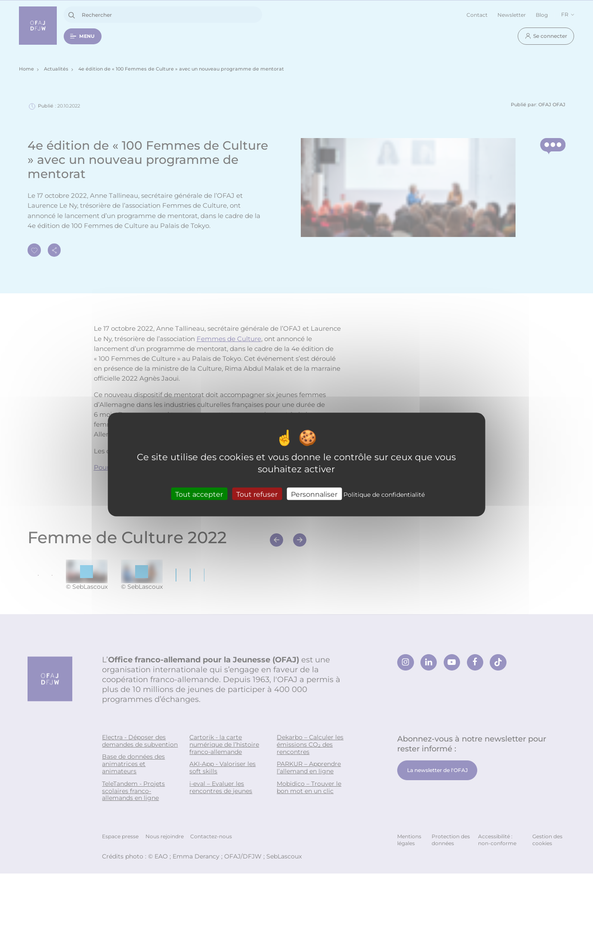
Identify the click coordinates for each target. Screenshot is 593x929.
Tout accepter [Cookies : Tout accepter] (199, 493)
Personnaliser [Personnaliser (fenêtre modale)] (314, 493)
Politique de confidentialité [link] (384, 494)
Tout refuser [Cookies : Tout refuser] (257, 493)
